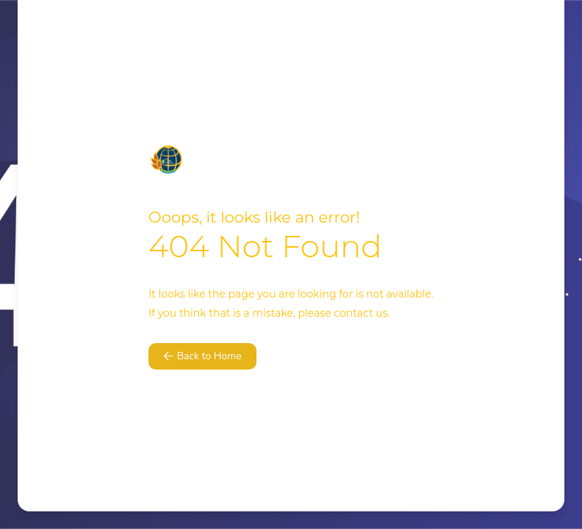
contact (353, 313)
